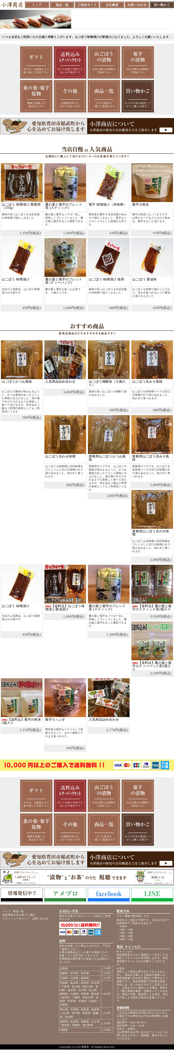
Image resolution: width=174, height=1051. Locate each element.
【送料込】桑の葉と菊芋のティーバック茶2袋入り (152, 666)
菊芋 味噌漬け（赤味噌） (108, 204)
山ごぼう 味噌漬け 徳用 (106, 279)
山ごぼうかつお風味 (17, 381)
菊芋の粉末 (140, 204)
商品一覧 (18, 911)
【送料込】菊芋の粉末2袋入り (21, 721)
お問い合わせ (40, 918)
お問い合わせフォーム (146, 1032)
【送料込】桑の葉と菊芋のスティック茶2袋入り (152, 607)
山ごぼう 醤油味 (144, 279)
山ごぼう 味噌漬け (15, 279)
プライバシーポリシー (16, 918)
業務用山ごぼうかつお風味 (107, 458)
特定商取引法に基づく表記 (19, 914)
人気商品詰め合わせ (60, 381)
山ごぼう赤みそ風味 (147, 381)
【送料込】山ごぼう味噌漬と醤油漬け (65, 607)
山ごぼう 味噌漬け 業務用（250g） (21, 206)
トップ (7, 911)
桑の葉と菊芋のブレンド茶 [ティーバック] (63, 281)
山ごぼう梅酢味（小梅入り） (107, 383)
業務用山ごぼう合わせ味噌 (150, 532)
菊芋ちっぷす (55, 719)
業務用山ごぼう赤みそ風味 (150, 458)
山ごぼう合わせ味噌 (60, 456)
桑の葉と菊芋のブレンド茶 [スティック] (63, 206)
